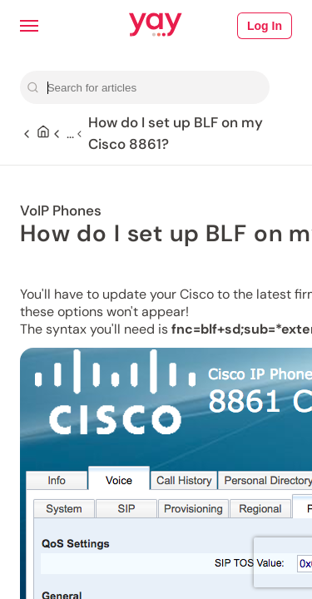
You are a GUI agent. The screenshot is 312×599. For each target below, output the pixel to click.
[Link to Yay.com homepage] (155, 26)
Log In (264, 25)
